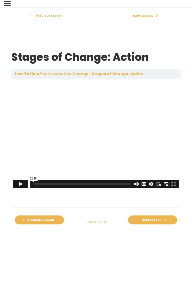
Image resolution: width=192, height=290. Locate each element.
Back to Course (96, 222)
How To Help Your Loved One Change (52, 73)
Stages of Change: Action (117, 73)
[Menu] (7, 3)
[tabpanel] (96, 143)
